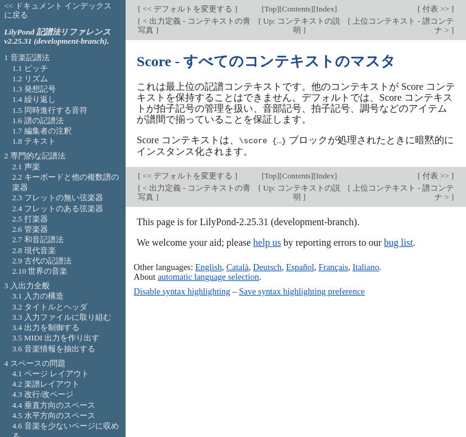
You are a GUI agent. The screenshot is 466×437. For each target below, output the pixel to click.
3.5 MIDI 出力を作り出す (56, 337)
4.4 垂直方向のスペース (53, 405)
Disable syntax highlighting (181, 291)
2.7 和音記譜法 (38, 239)
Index (325, 8)
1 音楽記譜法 (27, 57)
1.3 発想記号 (34, 88)
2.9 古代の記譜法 (42, 260)
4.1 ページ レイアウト (50, 373)
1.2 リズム (30, 78)
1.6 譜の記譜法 (38, 120)
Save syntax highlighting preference (302, 291)
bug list (398, 242)
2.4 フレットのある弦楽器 (57, 208)
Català (237, 267)
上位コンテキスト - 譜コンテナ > (402, 25)
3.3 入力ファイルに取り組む (61, 317)
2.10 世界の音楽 (40, 271)
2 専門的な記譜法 (35, 155)
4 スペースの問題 (35, 363)
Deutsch (267, 267)
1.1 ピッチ (30, 68)
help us (267, 242)
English (208, 267)
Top (271, 8)
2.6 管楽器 (30, 229)
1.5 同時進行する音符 (49, 110)
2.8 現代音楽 (34, 250)
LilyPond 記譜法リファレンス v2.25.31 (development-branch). (57, 36)
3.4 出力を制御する (45, 327)
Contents (296, 8)
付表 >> (435, 8)
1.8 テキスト (34, 141)
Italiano (366, 267)
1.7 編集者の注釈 (42, 130)
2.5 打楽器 (30, 218)
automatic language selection (208, 277)
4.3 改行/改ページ (43, 394)
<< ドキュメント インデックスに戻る (58, 10)
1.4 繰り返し (34, 99)
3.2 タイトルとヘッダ (49, 306)
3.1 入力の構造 (38, 295)
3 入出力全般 (27, 285)
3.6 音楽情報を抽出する (53, 348)
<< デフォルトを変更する (188, 8)
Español (300, 267)
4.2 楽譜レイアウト (45, 383)
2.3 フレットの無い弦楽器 (57, 197)
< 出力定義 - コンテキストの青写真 (194, 25)
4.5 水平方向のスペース (53, 415)
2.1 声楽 (26, 166)
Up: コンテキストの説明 (300, 25)
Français (333, 267)
